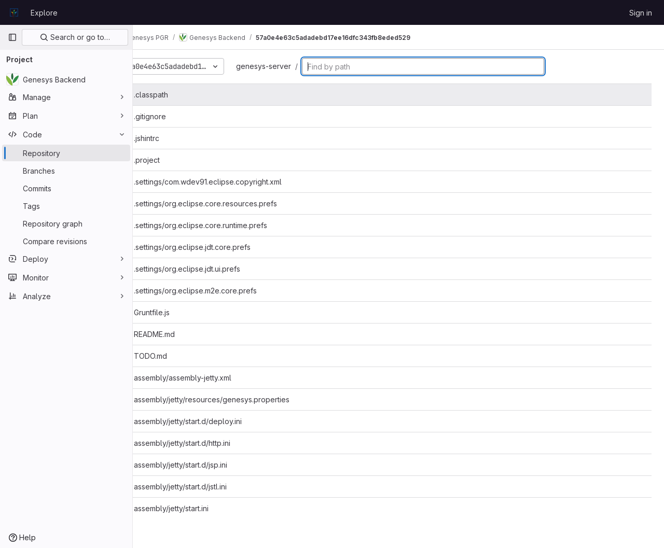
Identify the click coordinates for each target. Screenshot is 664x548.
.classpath (175, 94)
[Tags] (66, 206)
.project (171, 160)
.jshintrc (171, 138)
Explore (44, 12)
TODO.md (175, 356)
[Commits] (66, 188)
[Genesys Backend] (66, 79)
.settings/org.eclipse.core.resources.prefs (230, 203)
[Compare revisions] (66, 241)
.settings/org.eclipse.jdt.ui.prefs (211, 268)
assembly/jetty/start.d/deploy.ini (212, 421)
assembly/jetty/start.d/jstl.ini (205, 486)
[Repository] (66, 153)
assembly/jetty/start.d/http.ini (206, 443)
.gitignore (174, 116)
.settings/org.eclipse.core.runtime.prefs (225, 225)
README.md (179, 334)
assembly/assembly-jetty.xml (207, 377)
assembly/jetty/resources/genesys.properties (236, 399)
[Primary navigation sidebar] (12, 37)
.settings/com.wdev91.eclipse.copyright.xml (232, 181)
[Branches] (66, 170)
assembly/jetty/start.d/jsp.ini (205, 464)
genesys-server (292, 66)
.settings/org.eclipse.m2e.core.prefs (220, 290)
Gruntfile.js (176, 312)
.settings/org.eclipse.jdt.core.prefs (217, 247)
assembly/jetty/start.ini (196, 508)
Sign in (640, 12)
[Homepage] (14, 12)
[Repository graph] (66, 223)
